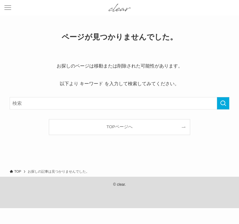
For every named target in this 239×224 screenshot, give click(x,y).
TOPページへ (119, 126)
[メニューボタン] (8, 8)
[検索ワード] (120, 103)
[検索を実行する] (223, 103)
